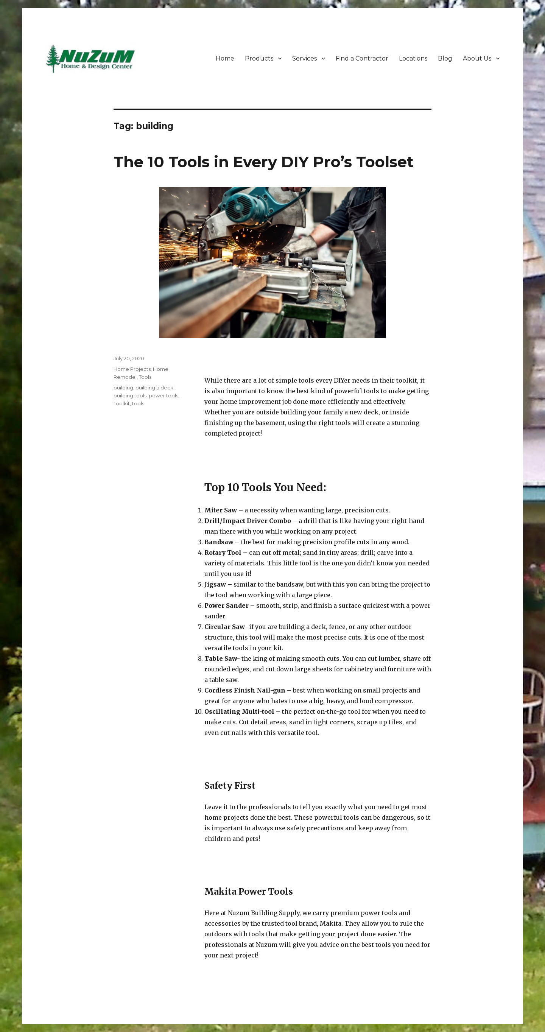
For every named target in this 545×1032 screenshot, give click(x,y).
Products (259, 58)
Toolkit (122, 403)
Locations (413, 58)
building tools (130, 395)
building (123, 387)
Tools (145, 377)
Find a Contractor (362, 58)
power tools (163, 395)
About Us (477, 58)
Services (304, 58)
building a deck (154, 387)
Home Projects (132, 369)
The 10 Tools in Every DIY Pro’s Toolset (264, 162)
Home (225, 58)
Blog (445, 58)
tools (138, 403)
